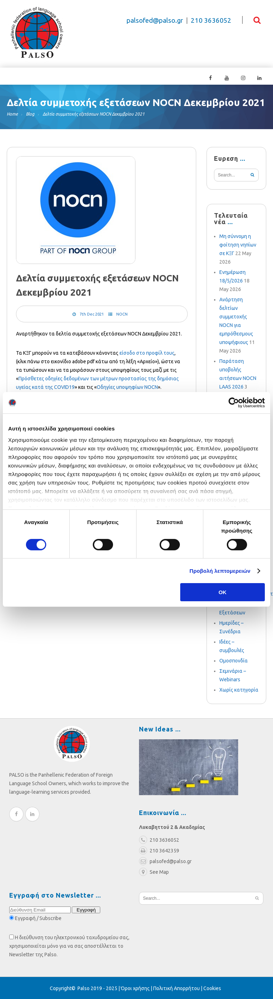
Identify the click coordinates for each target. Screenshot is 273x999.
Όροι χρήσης (135, 987)
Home (12, 113)
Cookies (212, 987)
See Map (154, 871)
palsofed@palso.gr (155, 20)
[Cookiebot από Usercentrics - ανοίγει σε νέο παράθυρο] (234, 402)
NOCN (122, 313)
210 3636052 (211, 20)
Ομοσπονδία (233, 660)
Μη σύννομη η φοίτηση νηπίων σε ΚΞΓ (237, 244)
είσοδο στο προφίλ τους (147, 352)
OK (223, 592)
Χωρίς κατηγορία (238, 689)
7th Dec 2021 (92, 313)
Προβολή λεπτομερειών (220, 571)
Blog (30, 113)
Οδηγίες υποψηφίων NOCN (127, 386)
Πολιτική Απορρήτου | (178, 987)
